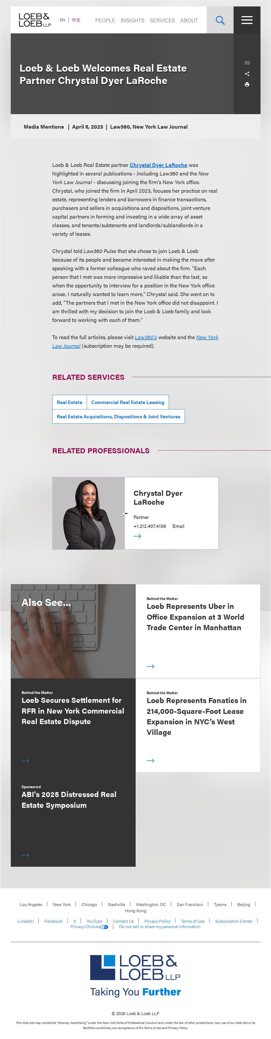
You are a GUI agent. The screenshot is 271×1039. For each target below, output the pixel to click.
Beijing (243, 904)
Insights (133, 20)
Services (162, 20)
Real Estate (69, 402)
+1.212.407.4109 (149, 525)
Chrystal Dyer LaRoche (158, 165)
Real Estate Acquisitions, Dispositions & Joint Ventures (118, 416)
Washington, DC (151, 904)
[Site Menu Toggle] (247, 19)
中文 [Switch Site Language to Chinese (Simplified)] (76, 20)
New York (62, 904)
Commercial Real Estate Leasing (127, 402)
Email (178, 525)
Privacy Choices (89, 926)
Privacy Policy (157, 921)
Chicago (89, 904)
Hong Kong (135, 910)
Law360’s (146, 337)
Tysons (220, 904)
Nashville (116, 904)
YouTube (94, 921)
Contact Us (123, 921)
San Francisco (190, 904)
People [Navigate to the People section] (105, 20)
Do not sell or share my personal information (159, 926)
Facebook (53, 921)
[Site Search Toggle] (220, 19)
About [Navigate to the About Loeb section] (189, 20)
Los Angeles (31, 904)
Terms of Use (193, 921)
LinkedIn (25, 921)
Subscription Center (233, 921)
